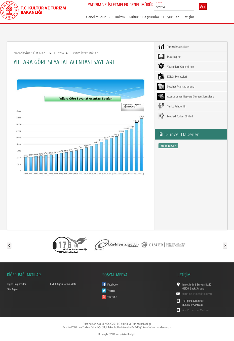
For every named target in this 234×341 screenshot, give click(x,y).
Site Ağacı (12, 289)
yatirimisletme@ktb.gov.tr (197, 293)
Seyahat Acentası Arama (175, 86)
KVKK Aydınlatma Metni (63, 284)
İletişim (188, 16)
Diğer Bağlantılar (16, 284)
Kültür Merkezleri (172, 76)
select (195, 6)
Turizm (119, 16)
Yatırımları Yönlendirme (175, 66)
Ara (202, 6)
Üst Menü (40, 52)
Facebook (112, 284)
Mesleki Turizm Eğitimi (175, 116)
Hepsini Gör (168, 145)
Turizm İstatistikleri (84, 52)
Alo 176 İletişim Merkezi (195, 310)
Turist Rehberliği (171, 106)
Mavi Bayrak (169, 56)
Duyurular (171, 16)
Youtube (112, 297)
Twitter (111, 290)
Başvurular (150, 16)
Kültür (133, 16)
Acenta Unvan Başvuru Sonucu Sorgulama (185, 96)
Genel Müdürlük (98, 16)
